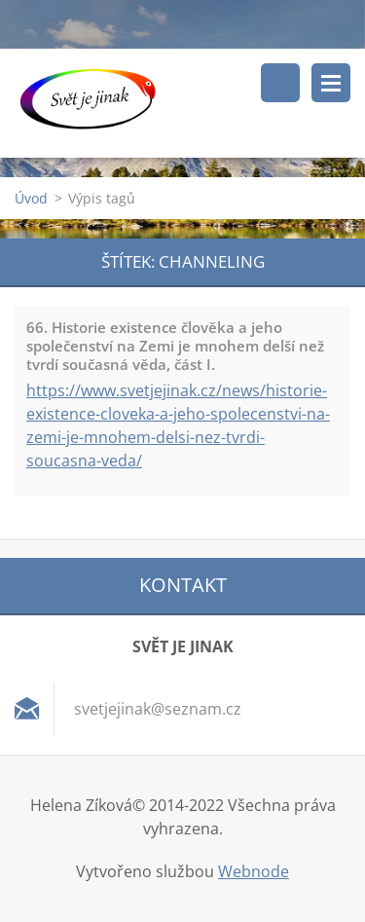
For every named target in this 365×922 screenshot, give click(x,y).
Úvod (31, 198)
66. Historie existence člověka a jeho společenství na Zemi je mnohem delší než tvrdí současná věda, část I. (175, 345)
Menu (330, 82)
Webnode (253, 871)
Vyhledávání (280, 82)
